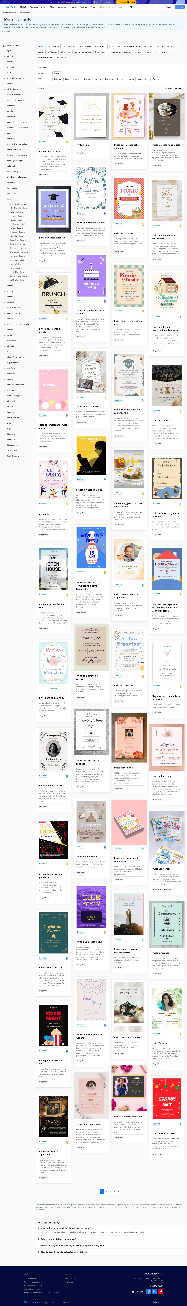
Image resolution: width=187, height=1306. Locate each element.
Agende (10, 51)
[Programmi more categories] (4, 390)
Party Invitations (15, 264)
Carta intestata (13, 313)
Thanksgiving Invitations (18, 276)
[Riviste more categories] (4, 297)
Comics (10, 133)
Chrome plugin (71, 1278)
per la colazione (114, 46)
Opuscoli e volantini (15, 78)
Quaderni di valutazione (17, 177)
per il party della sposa (132, 46)
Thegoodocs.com (9, 12)
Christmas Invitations (17, 232)
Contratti (11, 138)
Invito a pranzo (100, 52)
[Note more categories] (4, 352)
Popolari (178, 88)
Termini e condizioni (32, 1282)
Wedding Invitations (17, 280)
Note (9, 352)
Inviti (9, 199)
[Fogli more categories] (4, 429)
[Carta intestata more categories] (4, 313)
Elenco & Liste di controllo (18, 324)
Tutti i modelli (11, 45)
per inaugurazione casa (83, 52)
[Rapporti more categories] (4, 412)
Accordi (10, 56)
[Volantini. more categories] (4, 166)
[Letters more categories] (4, 319)
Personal (73, 7)
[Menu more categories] (4, 335)
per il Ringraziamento (45, 57)
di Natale (160, 46)
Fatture (10, 286)
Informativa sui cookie (32, 1289)
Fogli (9, 428)
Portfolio (11, 368)
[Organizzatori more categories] (4, 363)
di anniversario (54, 46)
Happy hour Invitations (18, 248)
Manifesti (11, 379)
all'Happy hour (66, 52)
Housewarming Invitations (19, 252)
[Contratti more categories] (4, 139)
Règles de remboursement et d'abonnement (41, 1292)
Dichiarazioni (12, 445)
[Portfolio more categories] (4, 368)
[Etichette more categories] (4, 302)
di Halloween (52, 52)
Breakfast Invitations (17, 220)
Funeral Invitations (16, 236)
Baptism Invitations (16, 212)
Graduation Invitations (18, 240)
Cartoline (11, 373)
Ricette (10, 406)
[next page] (118, 1191)
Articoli (10, 62)
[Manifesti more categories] (4, 379)
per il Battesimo (85, 46)
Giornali (10, 346)
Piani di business (14, 95)
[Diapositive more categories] (4, 434)
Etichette (11, 302)
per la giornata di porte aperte (120, 52)
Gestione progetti (14, 395)
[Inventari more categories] (4, 194)
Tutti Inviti (41, 46)
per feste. (138, 52)
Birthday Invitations (17, 216)
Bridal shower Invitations (18, 224)
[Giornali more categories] (4, 346)
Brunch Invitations (16, 228)
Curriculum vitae (14, 417)
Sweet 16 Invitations (17, 272)
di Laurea (41, 52)
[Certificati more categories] (4, 117)
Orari (9, 423)
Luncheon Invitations (17, 256)
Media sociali (12, 439)
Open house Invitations (18, 260)
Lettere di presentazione (17, 144)
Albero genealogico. (15, 160)
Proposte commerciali (16, 100)
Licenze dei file (30, 1278)
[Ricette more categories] (4, 407)
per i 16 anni (160, 52)
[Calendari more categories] (4, 106)
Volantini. (11, 166)
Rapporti (11, 412)
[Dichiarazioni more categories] (4, 445)
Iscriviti (180, 7)
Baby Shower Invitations (18, 208)
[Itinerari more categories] (4, 291)
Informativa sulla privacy (34, 1285)
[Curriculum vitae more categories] (4, 418)
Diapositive (11, 434)
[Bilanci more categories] (4, 84)
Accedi (168, 7)
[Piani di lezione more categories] (4, 308)
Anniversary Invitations (18, 204)
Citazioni (11, 401)
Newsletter (11, 341)
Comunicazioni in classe (17, 122)
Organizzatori (13, 362)
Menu (9, 335)
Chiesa (53, 7)
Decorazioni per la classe (17, 127)
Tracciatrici (12, 450)
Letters (10, 319)
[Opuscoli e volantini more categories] (4, 78)
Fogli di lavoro (13, 456)
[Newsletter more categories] (4, 341)
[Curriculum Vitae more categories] (4, 150)
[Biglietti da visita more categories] (4, 89)
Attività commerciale (38, 7)
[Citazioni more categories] (4, 401)
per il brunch (148, 46)
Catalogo (11, 111)
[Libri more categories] (4, 73)
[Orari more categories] (4, 423)
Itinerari (10, 291)
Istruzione (62, 7)
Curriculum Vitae (14, 149)
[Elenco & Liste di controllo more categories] (4, 324)
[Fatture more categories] (4, 286)
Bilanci (10, 84)
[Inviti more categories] (4, 199)
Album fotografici (14, 357)
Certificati (11, 116)
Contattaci (69, 1282)
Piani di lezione (13, 308)
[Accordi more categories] (4, 56)
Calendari (11, 105)
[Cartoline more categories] (4, 374)
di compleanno (100, 46)
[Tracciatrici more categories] (4, 451)
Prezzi (93, 7)
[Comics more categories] (4, 133)
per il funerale (171, 46)
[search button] (131, 6)
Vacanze (83, 7)
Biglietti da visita (14, 89)
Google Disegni (13, 171)
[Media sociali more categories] (4, 440)
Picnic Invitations (16, 268)
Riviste (10, 297)
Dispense (11, 182)
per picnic (149, 52)
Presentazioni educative (17, 155)
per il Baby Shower (69, 46)
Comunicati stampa (15, 384)
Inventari (11, 193)
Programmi (12, 390)
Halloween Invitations (17, 244)
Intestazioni (12, 188)
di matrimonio (61, 57)
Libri (9, 73)
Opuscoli (10, 67)
